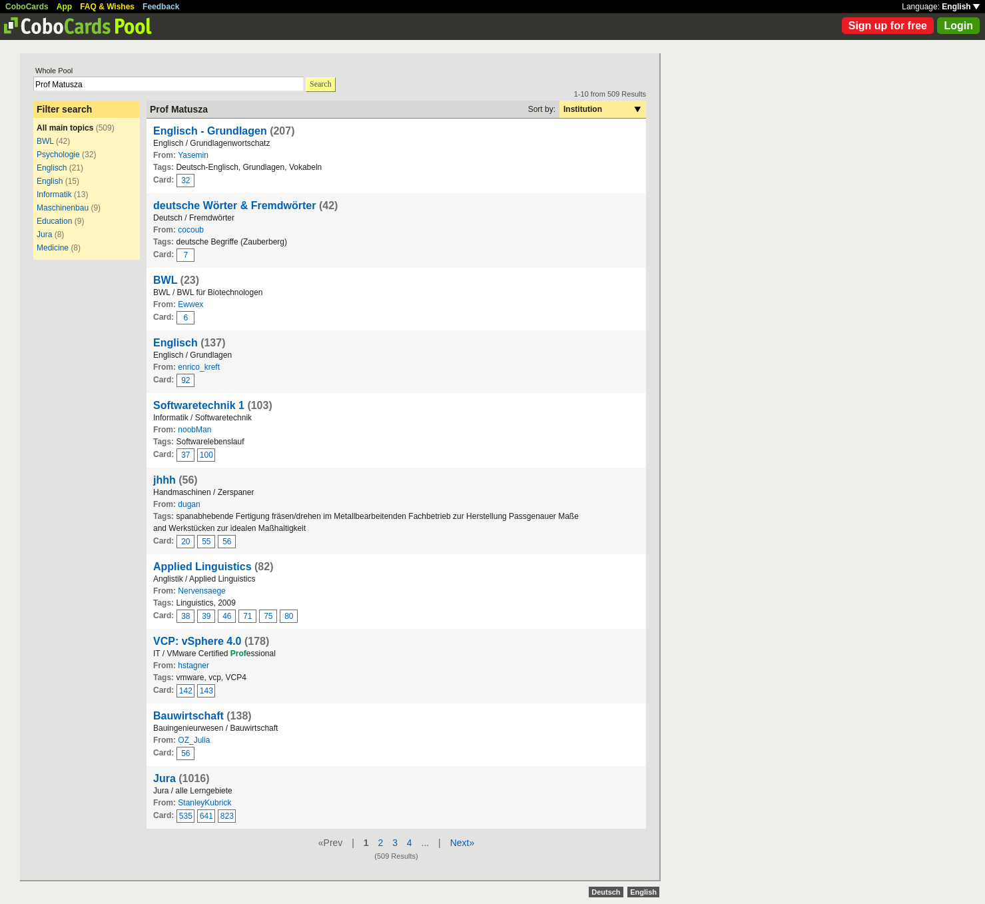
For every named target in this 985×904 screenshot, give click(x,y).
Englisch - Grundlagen (210, 131)
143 (206, 690)
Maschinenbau (63, 208)
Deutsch (605, 892)
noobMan (194, 429)
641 (206, 816)
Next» (462, 842)
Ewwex (190, 304)
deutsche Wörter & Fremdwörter (234, 205)
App (64, 6)
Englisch (52, 168)
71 (247, 616)
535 (185, 816)
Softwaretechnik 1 (198, 405)
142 (185, 690)
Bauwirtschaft (188, 715)
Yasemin (193, 155)
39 (206, 616)
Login (958, 25)
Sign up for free (887, 25)
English (961, 6)
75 (268, 616)
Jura (44, 234)
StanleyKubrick (204, 802)
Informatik (54, 194)
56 (226, 541)
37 (185, 455)
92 (185, 380)
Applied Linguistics (202, 566)
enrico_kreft (199, 367)
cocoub (191, 229)
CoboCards (27, 6)
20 (185, 541)
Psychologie (58, 154)
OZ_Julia (194, 740)
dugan (189, 504)
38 (185, 616)
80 (288, 616)
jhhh (164, 480)
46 (226, 616)
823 (227, 816)
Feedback (161, 6)
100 (206, 455)
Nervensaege (201, 591)
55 (206, 541)
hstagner (193, 665)
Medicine (53, 247)
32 (185, 180)
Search (321, 84)
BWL (45, 141)
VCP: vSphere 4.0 (197, 641)
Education (54, 221)
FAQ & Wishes (107, 6)
